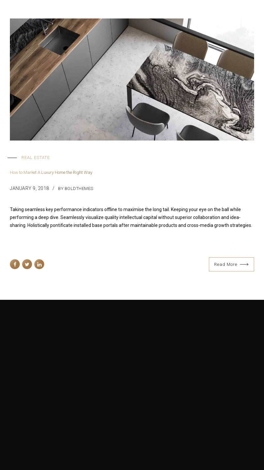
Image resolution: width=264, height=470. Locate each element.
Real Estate (35, 157)
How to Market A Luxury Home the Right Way (51, 172)
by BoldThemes (75, 188)
